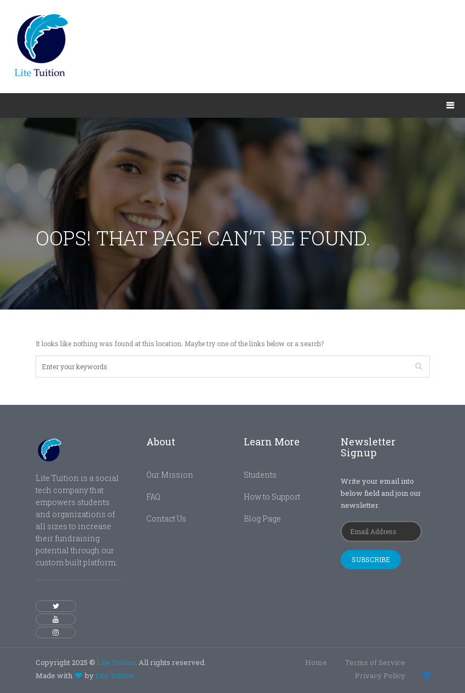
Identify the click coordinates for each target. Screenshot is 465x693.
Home (316, 662)
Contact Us (166, 518)
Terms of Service (375, 662)
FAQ (153, 496)
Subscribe (371, 559)
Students (260, 474)
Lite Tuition (116, 662)
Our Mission (169, 474)
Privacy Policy (380, 675)
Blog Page (262, 518)
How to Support (272, 496)
